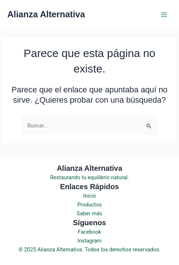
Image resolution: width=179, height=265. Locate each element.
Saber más (89, 213)
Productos (89, 204)
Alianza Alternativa (46, 14)
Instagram (90, 240)
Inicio (89, 195)
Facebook (89, 232)
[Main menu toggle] (164, 14)
